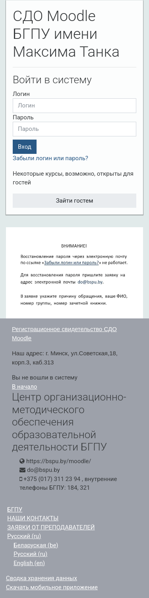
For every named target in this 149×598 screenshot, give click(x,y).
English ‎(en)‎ (29, 563)
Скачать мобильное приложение (52, 587)
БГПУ (14, 509)
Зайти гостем (74, 200)
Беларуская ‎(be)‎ (36, 545)
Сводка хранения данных (41, 578)
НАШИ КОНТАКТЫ (32, 518)
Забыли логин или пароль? (50, 158)
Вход (24, 146)
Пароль (23, 117)
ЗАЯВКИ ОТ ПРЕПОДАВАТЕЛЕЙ (51, 527)
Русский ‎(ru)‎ (24, 536)
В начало (24, 386)
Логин (21, 94)
